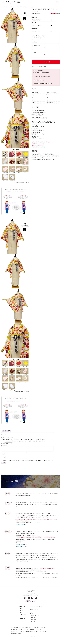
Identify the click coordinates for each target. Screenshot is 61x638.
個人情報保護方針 (43, 631)
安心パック (35, 17)
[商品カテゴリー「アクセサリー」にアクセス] (36, 618)
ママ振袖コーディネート (36, 606)
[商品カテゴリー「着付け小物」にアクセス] (36, 620)
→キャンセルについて (21, 546)
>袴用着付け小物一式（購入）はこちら (41, 142)
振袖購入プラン (34, 609)
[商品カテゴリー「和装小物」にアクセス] (36, 622)
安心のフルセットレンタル (23, 629)
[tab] (6, 431)
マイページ (22, 627)
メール (3, 457)
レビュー (4, 445)
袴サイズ (34, 22)
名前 (3, 453)
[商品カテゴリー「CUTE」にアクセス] (23, 609)
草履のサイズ (35, 28)
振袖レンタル (22, 606)
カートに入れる (45, 62)
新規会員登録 (13, 627)
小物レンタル (22, 618)
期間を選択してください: (39, 35)
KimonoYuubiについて (15, 631)
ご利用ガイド (38, 629)
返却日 (34, 52)
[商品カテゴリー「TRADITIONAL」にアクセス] (23, 615)
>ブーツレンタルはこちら (38, 143)
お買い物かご (36, 627)
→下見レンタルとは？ (21, 524)
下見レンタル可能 (32, 629)
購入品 (32, 613)
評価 (3, 443)
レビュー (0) (6, 430)
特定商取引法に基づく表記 (16, 633)
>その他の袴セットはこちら (38, 146)
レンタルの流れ (43, 627)
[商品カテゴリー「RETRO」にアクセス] (23, 613)
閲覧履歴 (26, 627)
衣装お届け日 (36, 45)
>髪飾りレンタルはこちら (38, 145)
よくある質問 (27, 631)
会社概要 (37, 631)
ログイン (18, 627)
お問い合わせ (32, 631)
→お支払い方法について (21, 544)
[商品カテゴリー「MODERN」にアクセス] (23, 611)
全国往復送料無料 (14, 629)
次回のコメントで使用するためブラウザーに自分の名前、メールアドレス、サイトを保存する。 (28, 460)
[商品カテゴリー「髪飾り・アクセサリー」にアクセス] (36, 616)
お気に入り (31, 627)
